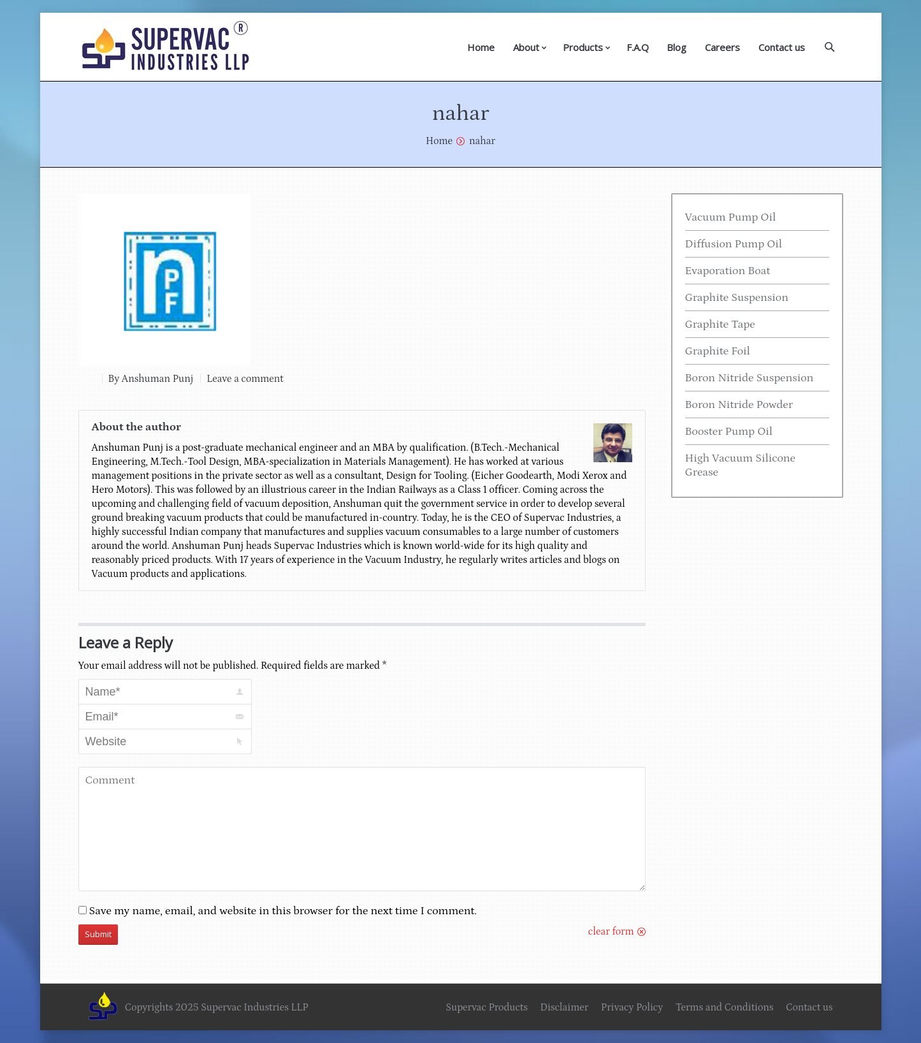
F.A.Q (638, 47)
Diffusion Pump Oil (734, 244)
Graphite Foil (717, 351)
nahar (482, 141)
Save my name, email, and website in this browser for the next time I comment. (283, 911)
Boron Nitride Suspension (749, 378)
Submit (98, 934)
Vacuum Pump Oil (730, 217)
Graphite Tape (720, 324)
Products (583, 47)
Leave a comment (245, 378)
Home (481, 47)
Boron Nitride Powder (739, 404)
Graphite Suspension (736, 297)
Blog (676, 47)
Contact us (781, 47)
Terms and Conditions (725, 1007)
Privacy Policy (632, 1007)
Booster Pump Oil (729, 431)
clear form (611, 931)
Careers (722, 47)
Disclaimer (564, 1007)
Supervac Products (487, 1007)
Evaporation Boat (728, 271)
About (526, 47)
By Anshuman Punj (151, 378)
